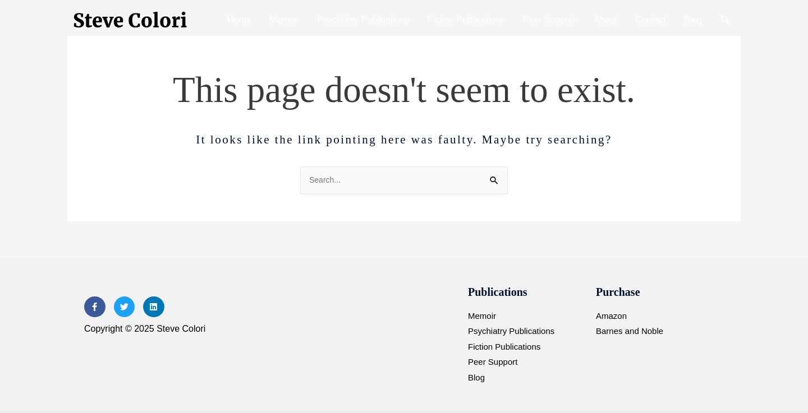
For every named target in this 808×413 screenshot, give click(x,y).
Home (239, 20)
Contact (650, 20)
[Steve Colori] (131, 20)
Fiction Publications (466, 20)
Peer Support (549, 20)
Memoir (284, 20)
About (605, 20)
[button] (726, 20)
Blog (693, 20)
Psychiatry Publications (363, 20)
